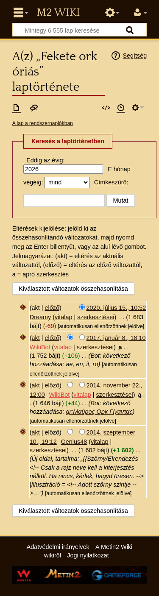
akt (36, 337)
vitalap (64, 317)
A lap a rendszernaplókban (42, 123)
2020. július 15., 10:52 (116, 307)
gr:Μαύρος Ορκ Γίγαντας (99, 411)
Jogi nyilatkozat (88, 555)
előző (52, 307)
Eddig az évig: (45, 160)
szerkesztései (95, 317)
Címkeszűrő (110, 182)
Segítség (135, 55)
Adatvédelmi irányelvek (58, 546)
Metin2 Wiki (58, 13)
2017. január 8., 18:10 (116, 337)
